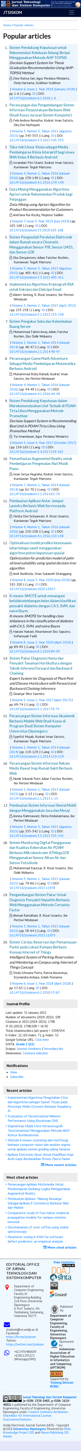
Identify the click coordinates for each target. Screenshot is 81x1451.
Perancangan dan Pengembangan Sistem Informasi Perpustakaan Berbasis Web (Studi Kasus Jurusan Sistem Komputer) (41, 110)
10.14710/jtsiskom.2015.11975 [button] (32, 935)
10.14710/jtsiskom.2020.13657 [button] (32, 589)
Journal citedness (29, 1049)
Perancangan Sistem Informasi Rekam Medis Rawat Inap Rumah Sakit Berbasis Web (40, 768)
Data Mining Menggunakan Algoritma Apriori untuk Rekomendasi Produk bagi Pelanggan (40, 194)
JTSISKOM (12, 12)
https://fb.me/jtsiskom (21, 1337)
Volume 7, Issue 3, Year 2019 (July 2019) (40, 221)
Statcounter (11, 1419)
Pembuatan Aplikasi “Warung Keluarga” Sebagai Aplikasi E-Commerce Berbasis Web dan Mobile (38, 1203)
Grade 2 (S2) (25, 1044)
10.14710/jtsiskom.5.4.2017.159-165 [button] (36, 451)
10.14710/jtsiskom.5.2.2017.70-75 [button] (34, 709)
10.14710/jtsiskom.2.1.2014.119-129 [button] (36, 756)
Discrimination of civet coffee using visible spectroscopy (38, 1229)
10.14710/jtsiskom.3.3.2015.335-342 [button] (36, 835)
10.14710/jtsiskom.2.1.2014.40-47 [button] (34, 351)
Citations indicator (35, 1053)
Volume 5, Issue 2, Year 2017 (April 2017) (41, 700)
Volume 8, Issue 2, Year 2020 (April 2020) (41, 642)
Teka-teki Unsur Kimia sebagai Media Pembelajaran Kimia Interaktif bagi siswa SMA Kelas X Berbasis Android (41, 152)
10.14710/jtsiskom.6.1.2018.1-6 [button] (32, 98)
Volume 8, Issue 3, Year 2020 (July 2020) (41, 580)
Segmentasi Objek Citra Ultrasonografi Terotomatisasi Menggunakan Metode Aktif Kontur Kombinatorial (38, 1130)
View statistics (64, 1262)
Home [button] (7, 25)
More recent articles (59, 1165)
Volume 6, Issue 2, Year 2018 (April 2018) (41, 983)
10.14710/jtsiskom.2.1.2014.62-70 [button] (34, 494)
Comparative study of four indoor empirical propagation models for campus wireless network (38, 1217)
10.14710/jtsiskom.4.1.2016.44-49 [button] (34, 394)
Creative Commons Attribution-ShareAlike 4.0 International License (36, 1414)
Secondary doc (54, 1049)
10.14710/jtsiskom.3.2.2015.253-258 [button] (36, 314)
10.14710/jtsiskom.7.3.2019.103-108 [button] (36, 230)
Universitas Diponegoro (29, 1429)
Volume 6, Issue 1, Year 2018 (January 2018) (43, 89)
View (13, 1072)
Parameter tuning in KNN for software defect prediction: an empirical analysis (35, 1239)
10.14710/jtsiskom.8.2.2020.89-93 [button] (34, 651)
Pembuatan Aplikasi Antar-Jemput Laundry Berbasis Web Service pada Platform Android (37, 506)
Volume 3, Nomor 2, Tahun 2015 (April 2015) (44, 305)
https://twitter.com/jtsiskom (25, 1344)
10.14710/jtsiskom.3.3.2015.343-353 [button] (36, 140)
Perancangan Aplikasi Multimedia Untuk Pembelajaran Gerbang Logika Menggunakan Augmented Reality (38, 1188)
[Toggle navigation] (72, 12)
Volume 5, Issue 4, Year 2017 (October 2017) (44, 442)
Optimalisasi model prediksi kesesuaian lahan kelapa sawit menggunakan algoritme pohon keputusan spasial (40, 548)
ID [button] (34, 93)
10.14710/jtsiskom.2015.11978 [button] (32, 888)
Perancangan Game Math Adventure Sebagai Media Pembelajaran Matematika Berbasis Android (42, 363)
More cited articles (60, 1247)
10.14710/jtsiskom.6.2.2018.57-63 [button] (34, 992)
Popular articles (23, 25)
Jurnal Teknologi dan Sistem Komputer (50, 1397)
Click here (42, 1040)
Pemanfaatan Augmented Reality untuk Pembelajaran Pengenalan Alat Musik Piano (40, 463)
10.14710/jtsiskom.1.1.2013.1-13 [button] (33, 798)
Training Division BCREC (61, 1384)
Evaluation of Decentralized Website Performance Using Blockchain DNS (34, 1118)
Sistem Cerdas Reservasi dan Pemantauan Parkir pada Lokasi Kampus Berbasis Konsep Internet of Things (43, 947)
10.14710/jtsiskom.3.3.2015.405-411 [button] (36, 277)
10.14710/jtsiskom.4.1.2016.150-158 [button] (36, 536)
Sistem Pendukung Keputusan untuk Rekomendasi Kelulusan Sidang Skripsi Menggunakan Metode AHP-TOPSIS (39, 52)
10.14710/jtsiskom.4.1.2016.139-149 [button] (36, 182)
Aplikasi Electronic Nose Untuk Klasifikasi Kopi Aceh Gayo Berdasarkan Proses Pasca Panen (40, 1156)
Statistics (25, 1419)
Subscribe (16, 1076)
